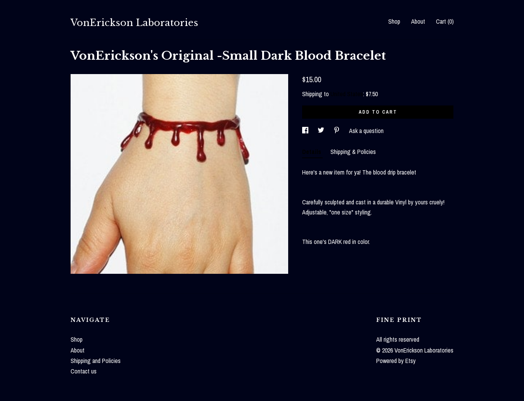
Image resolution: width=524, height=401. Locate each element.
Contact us (84, 371)
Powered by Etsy (396, 360)
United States (346, 94)
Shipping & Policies (353, 151)
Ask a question (366, 130)
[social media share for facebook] (306, 130)
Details (312, 151)
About (418, 21)
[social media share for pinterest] (337, 130)
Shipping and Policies (96, 360)
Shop (394, 21)
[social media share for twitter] (322, 130)
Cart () (445, 21)
